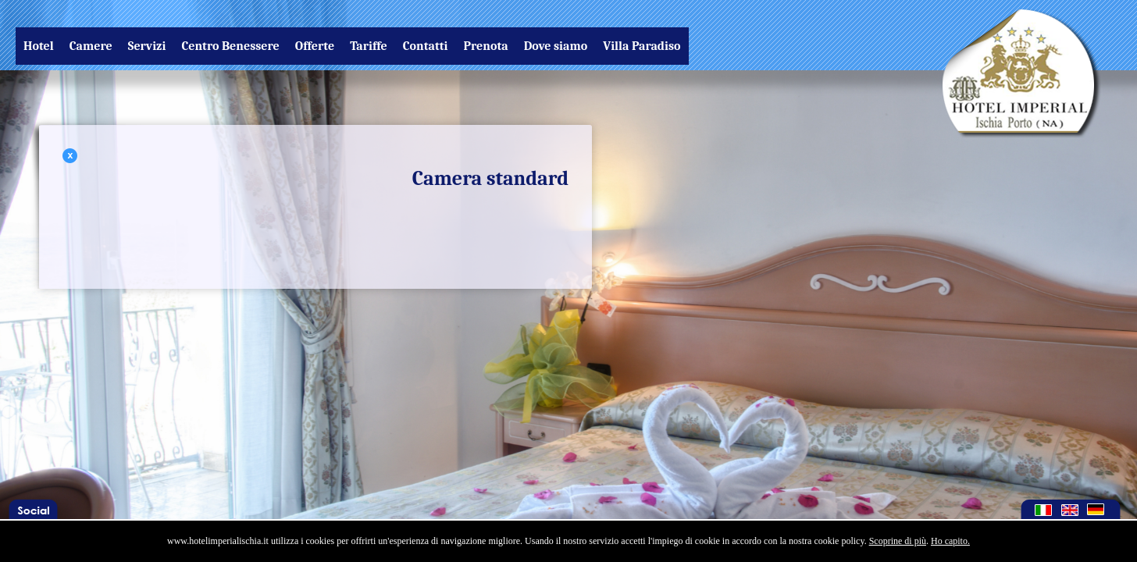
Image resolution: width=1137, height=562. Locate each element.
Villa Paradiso (641, 46)
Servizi (147, 46)
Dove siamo (556, 46)
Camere (91, 46)
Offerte (314, 46)
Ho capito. (950, 540)
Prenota (486, 46)
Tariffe (368, 46)
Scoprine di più (897, 540)
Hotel (38, 46)
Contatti (425, 46)
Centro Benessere (230, 46)
